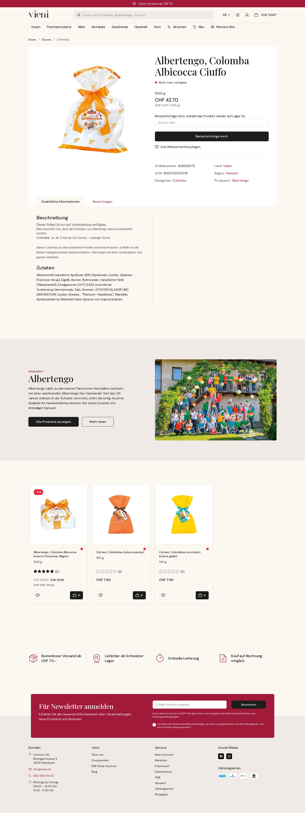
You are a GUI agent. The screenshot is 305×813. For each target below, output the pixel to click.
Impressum (162, 766)
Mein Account (164, 754)
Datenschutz (163, 771)
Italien (227, 166)
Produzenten (100, 760)
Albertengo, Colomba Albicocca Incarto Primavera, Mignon (55, 554)
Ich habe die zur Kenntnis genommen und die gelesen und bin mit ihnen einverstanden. (210, 725)
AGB (246, 724)
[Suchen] (78, 15)
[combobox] (148, 15)
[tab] (61, 202)
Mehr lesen (97, 422)
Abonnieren (248, 704)
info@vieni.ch (42, 769)
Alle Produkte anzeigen (53, 422)
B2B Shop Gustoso (104, 766)
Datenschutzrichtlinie (237, 713)
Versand (160, 783)
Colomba (179, 180)
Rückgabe (161, 794)
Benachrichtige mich (211, 136)
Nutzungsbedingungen (165, 716)
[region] (93, 113)
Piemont (232, 173)
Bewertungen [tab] (102, 201)
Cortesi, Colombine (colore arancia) (120, 552)
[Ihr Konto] (247, 15)
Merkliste (161, 760)
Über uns (97, 754)
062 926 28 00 (43, 776)
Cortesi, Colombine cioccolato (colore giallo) (180, 554)
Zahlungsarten (164, 789)
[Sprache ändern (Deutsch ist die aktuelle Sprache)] (226, 15)
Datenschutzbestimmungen (188, 724)
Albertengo (240, 180)
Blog (94, 771)
